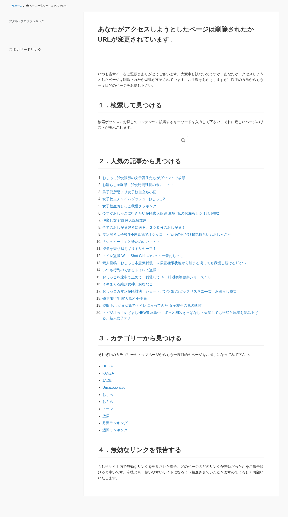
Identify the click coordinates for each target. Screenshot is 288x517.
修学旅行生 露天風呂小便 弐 (125, 298)
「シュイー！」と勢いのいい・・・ (131, 242)
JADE (107, 380)
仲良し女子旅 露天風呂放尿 (124, 220)
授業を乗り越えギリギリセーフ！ (129, 249)
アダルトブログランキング (26, 21)
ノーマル (109, 409)
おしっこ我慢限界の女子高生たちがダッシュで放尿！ (145, 178)
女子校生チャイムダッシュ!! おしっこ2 (133, 199)
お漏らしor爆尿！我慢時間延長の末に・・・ (138, 185)
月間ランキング (115, 423)
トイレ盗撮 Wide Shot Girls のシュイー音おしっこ (142, 256)
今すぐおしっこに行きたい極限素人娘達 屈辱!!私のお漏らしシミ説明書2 (160, 213)
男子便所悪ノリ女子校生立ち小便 (129, 192)
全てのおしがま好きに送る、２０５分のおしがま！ (143, 227)
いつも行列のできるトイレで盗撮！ (131, 270)
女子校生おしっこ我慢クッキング (129, 206)
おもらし (109, 402)
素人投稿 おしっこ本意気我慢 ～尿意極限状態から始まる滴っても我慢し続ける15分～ (174, 263)
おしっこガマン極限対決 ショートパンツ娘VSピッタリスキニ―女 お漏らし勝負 (169, 291)
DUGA (107, 366)
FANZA (108, 373)
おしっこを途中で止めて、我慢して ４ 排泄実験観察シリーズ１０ (156, 277)
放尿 (106, 416)
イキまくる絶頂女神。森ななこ (127, 284)
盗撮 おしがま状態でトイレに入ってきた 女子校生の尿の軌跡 (152, 305)
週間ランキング (115, 430)
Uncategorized (114, 387)
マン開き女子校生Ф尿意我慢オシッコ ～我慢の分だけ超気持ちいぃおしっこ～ (166, 234)
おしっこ (109, 395)
